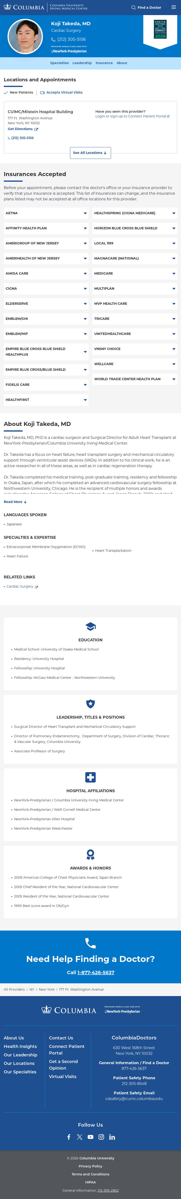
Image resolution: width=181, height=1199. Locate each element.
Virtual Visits (62, 1077)
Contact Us (61, 1038)
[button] (90, 153)
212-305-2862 (108, 1190)
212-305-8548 (134, 1083)
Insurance (104, 63)
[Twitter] (79, 1137)
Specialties (59, 63)
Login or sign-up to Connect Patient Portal (130, 116)
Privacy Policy (90, 1166)
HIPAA (90, 1182)
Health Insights (20, 1047)
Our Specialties (20, 1072)
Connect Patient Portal (67, 1050)
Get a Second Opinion (63, 1065)
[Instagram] (101, 1137)
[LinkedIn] (112, 1137)
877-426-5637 (134, 1068)
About (122, 63)
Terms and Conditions (90, 1174)
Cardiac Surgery (20, 586)
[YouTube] (90, 1137)
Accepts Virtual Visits (64, 93)
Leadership (82, 63)
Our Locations (19, 1064)
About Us (14, 1038)
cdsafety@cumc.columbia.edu (134, 1098)
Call (90, 972)
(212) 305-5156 (71, 39)
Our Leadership (20, 1055)
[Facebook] (69, 1137)
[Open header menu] (173, 7)
